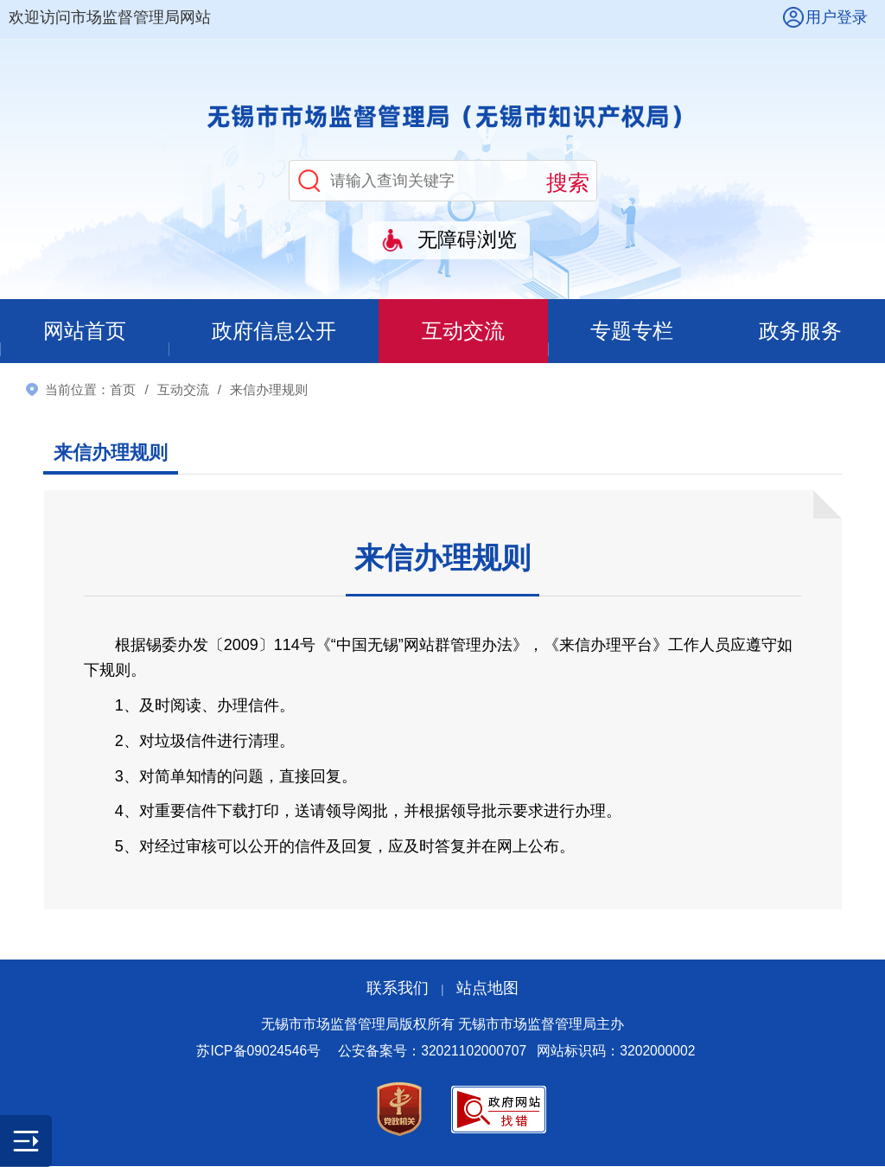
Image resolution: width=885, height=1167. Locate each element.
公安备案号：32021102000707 (432, 1051)
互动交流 (464, 331)
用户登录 (836, 17)
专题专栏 (632, 331)
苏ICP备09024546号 (258, 1051)
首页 (123, 390)
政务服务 (801, 331)
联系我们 (397, 989)
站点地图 (487, 989)
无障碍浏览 (467, 240)
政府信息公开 (274, 331)
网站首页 (84, 331)
